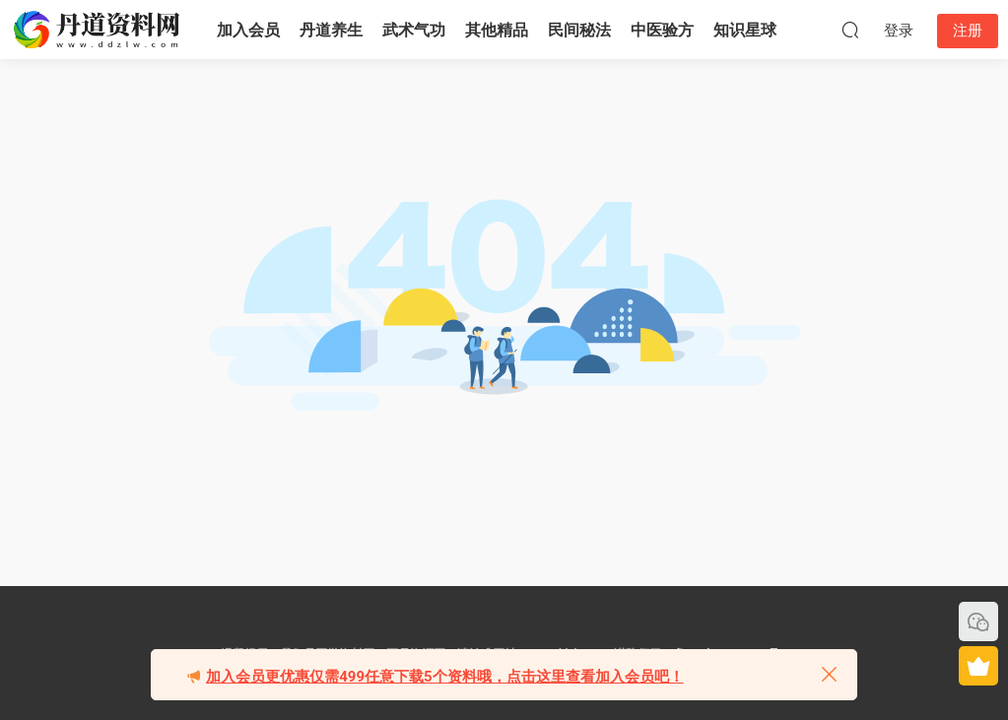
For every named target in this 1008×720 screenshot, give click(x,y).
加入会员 (248, 30)
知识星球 (744, 30)
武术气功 (413, 30)
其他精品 (496, 30)
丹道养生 (331, 30)
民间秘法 (579, 30)
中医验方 (662, 30)
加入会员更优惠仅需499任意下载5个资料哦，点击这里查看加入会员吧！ (444, 677)
